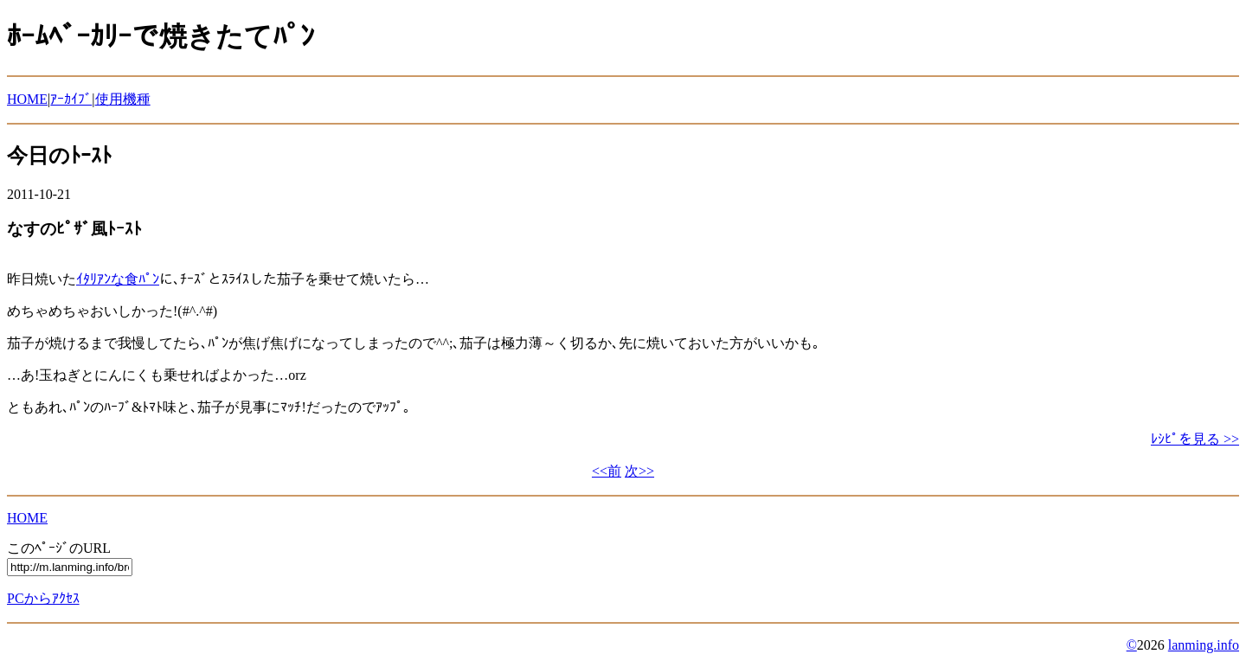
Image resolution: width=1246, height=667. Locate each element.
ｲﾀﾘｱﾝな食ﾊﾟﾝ (117, 279)
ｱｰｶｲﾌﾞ (71, 99)
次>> (639, 471)
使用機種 (123, 99)
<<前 (606, 471)
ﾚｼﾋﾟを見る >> (1195, 439)
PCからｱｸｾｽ (43, 598)
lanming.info (1203, 645)
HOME (27, 99)
